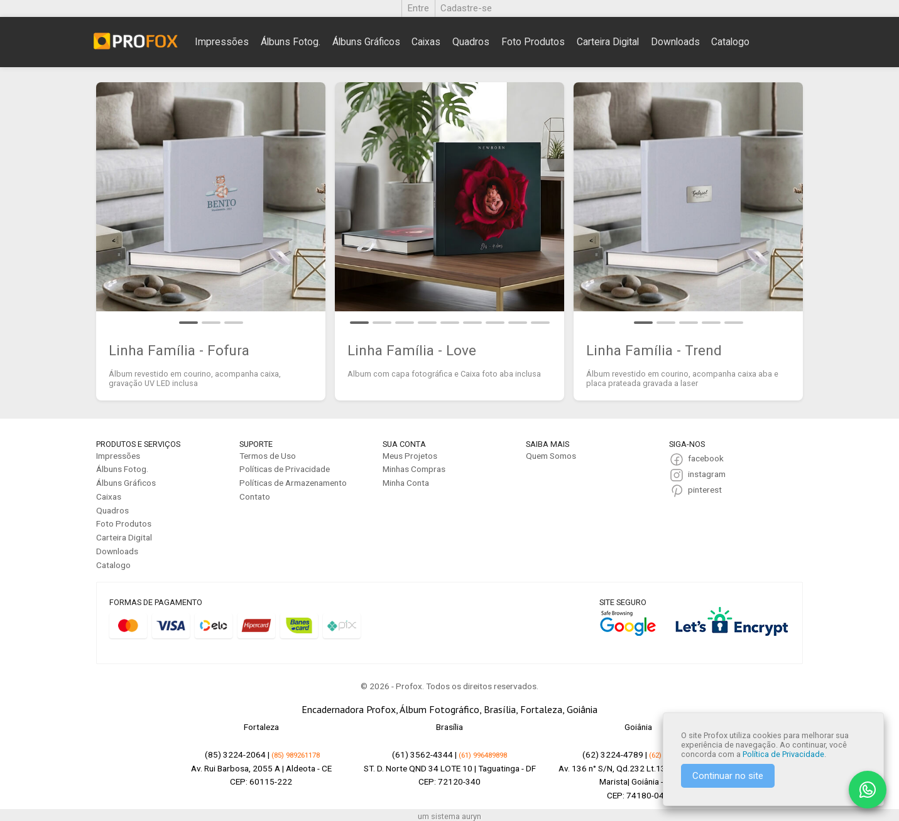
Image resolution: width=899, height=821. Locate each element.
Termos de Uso (267, 456)
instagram (707, 474)
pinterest (705, 490)
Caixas (425, 42)
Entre (418, 8)
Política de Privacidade (783, 754)
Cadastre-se (466, 8)
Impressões (222, 42)
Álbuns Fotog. (290, 42)
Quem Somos (551, 456)
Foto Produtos (533, 42)
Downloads (675, 42)
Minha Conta (406, 483)
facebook (706, 458)
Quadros (470, 42)
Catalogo (730, 42)
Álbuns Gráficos (366, 42)
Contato (254, 496)
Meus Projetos (410, 456)
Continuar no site (727, 775)
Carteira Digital (608, 42)
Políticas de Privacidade (284, 469)
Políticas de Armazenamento (293, 483)
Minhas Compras (414, 469)
